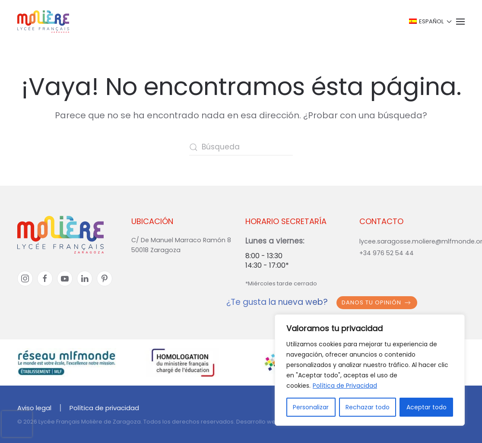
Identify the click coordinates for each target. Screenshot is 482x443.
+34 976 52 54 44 (386, 253)
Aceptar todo (426, 407)
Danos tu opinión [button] (377, 302)
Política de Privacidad (345, 385)
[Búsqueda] (241, 147)
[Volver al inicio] (43, 21)
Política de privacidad (103, 407)
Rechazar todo (368, 407)
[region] (370, 370)
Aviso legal (33, 407)
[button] (429, 21)
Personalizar (311, 407)
